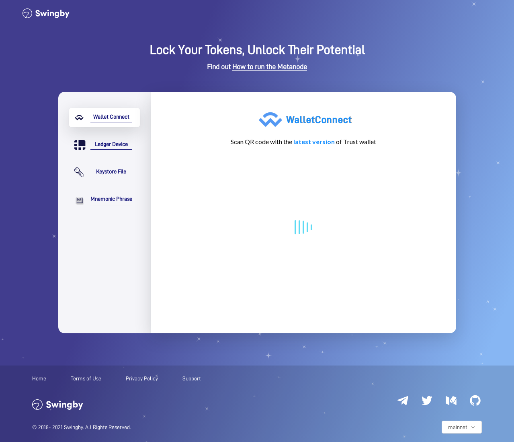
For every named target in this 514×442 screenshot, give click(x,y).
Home (39, 378)
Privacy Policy (142, 378)
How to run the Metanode (269, 66)
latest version (314, 141)
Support (191, 378)
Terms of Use (86, 378)
